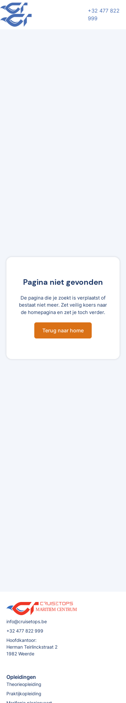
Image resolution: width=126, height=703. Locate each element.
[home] (43, 15)
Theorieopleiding (23, 684)
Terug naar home (63, 330)
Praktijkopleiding (23, 693)
